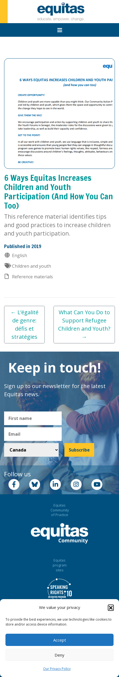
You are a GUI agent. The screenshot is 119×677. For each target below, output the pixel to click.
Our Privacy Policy (57, 668)
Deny (59, 655)
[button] (111, 607)
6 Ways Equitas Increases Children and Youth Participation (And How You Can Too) (58, 191)
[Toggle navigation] (60, 30)
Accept (59, 640)
